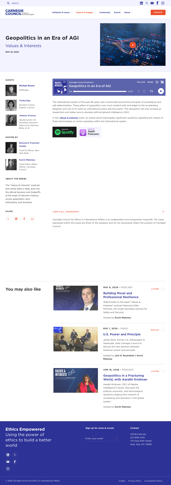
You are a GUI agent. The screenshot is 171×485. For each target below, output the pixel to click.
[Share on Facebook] (24, 218)
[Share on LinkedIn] (16, 218)
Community (104, 12)
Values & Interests (23, 45)
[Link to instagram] (163, 3)
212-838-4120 (137, 437)
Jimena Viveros (27, 115)
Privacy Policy (134, 481)
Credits (122, 481)
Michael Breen (27, 85)
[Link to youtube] (152, 3)
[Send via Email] (32, 218)
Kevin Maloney (27, 160)
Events (117, 12)
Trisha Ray (24, 100)
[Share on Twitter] (8, 218)
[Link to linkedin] (141, 3)
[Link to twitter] (146, 3)
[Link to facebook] (157, 3)
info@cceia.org (138, 434)
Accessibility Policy (153, 481)
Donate (158, 12)
